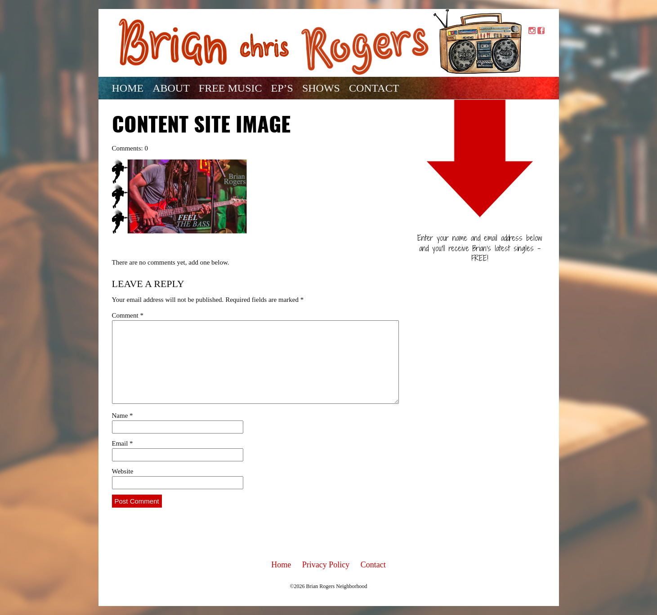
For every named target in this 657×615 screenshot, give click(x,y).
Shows (321, 88)
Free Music (230, 88)
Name (122, 415)
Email (122, 443)
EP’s (282, 88)
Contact (374, 88)
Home (128, 88)
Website (123, 471)
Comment (127, 315)
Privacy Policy (326, 564)
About (171, 88)
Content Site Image (201, 126)
